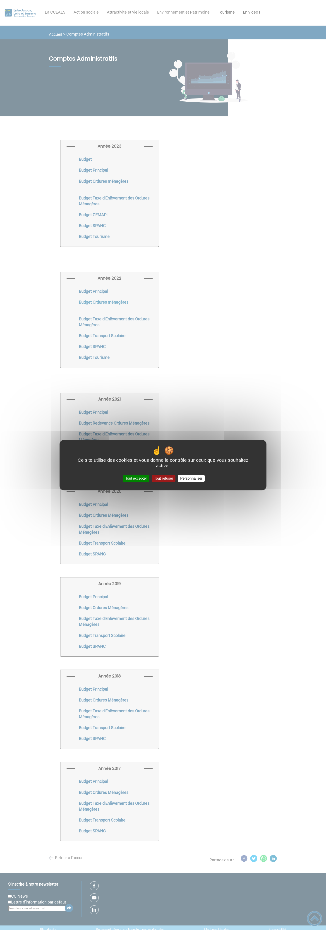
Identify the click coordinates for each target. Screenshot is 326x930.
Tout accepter (136, 478)
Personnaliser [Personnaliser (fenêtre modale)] (191, 478)
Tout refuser (163, 478)
